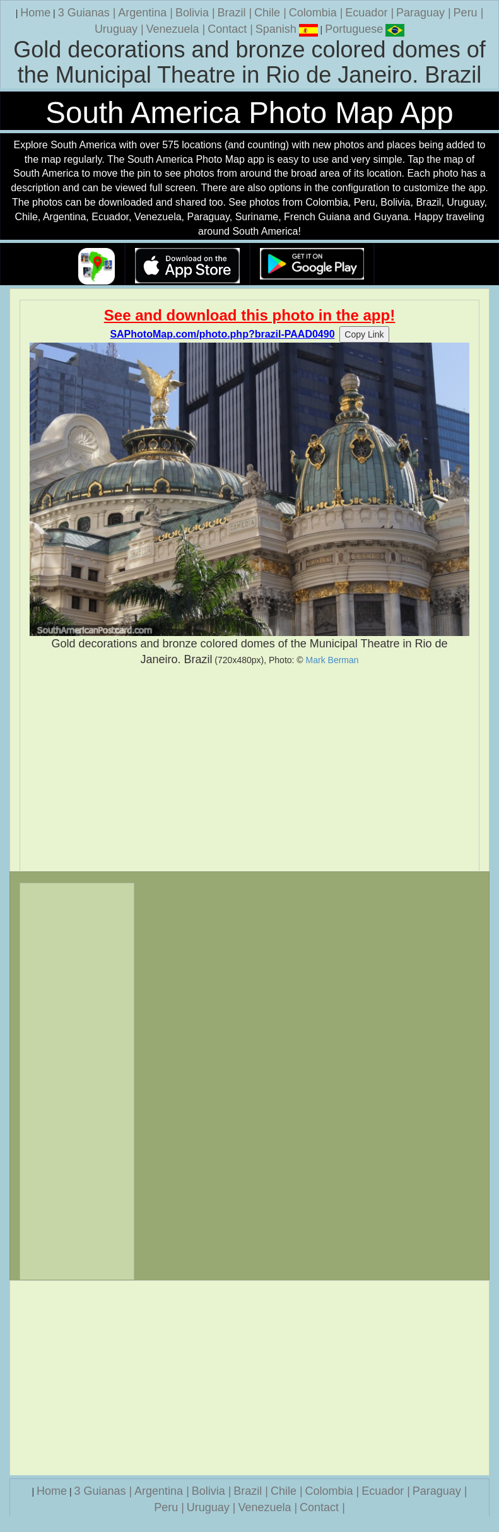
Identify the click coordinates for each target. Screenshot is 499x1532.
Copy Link (364, 334)
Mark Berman (332, 660)
